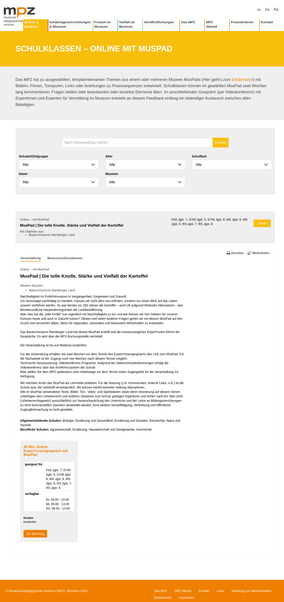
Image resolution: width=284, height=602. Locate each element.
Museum (111, 174)
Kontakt (267, 22)
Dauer (23, 174)
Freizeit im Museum (102, 24)
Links (220, 591)
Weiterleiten (258, 253)
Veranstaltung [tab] (30, 258)
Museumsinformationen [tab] (65, 258)
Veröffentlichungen (159, 22)
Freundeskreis (242, 22)
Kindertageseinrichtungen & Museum (70, 24)
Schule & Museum (32, 24)
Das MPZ (188, 22)
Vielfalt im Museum (127, 24)
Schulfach (199, 156)
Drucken (235, 253)
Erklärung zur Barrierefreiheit (251, 591)
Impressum (186, 597)
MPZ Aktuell (211, 24)
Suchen (221, 142)
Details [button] (262, 223)
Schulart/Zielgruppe (33, 156)
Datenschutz (163, 597)
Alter (108, 156)
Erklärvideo (242, 79)
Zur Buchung (35, 533)
